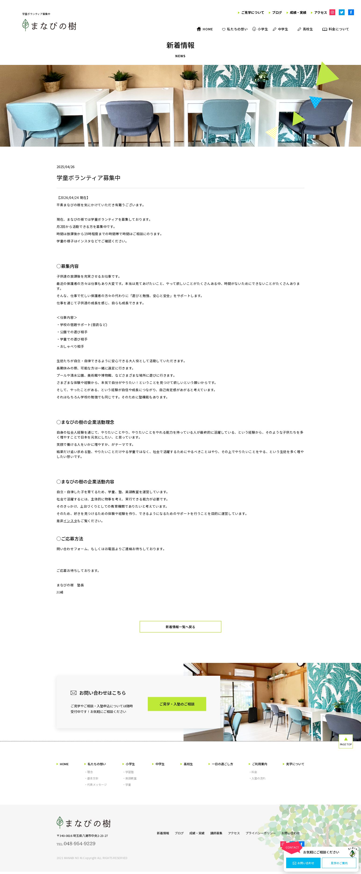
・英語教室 (130, 780)
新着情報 (154, 834)
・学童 (127, 787)
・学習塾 (128, 774)
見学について (293, 766)
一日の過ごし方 (221, 766)
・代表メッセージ (95, 787)
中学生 (158, 766)
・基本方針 (91, 780)
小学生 (129, 766)
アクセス (234, 834)
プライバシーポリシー (263, 834)
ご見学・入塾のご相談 (177, 706)
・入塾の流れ (257, 780)
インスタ (70, 520)
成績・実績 (192, 834)
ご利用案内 (258, 766)
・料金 (253, 774)
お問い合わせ (303, 863)
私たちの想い (95, 766)
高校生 (186, 766)
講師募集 (214, 834)
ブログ (172, 834)
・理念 (88, 774)
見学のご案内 (339, 863)
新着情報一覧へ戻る (180, 628)
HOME (63, 766)
